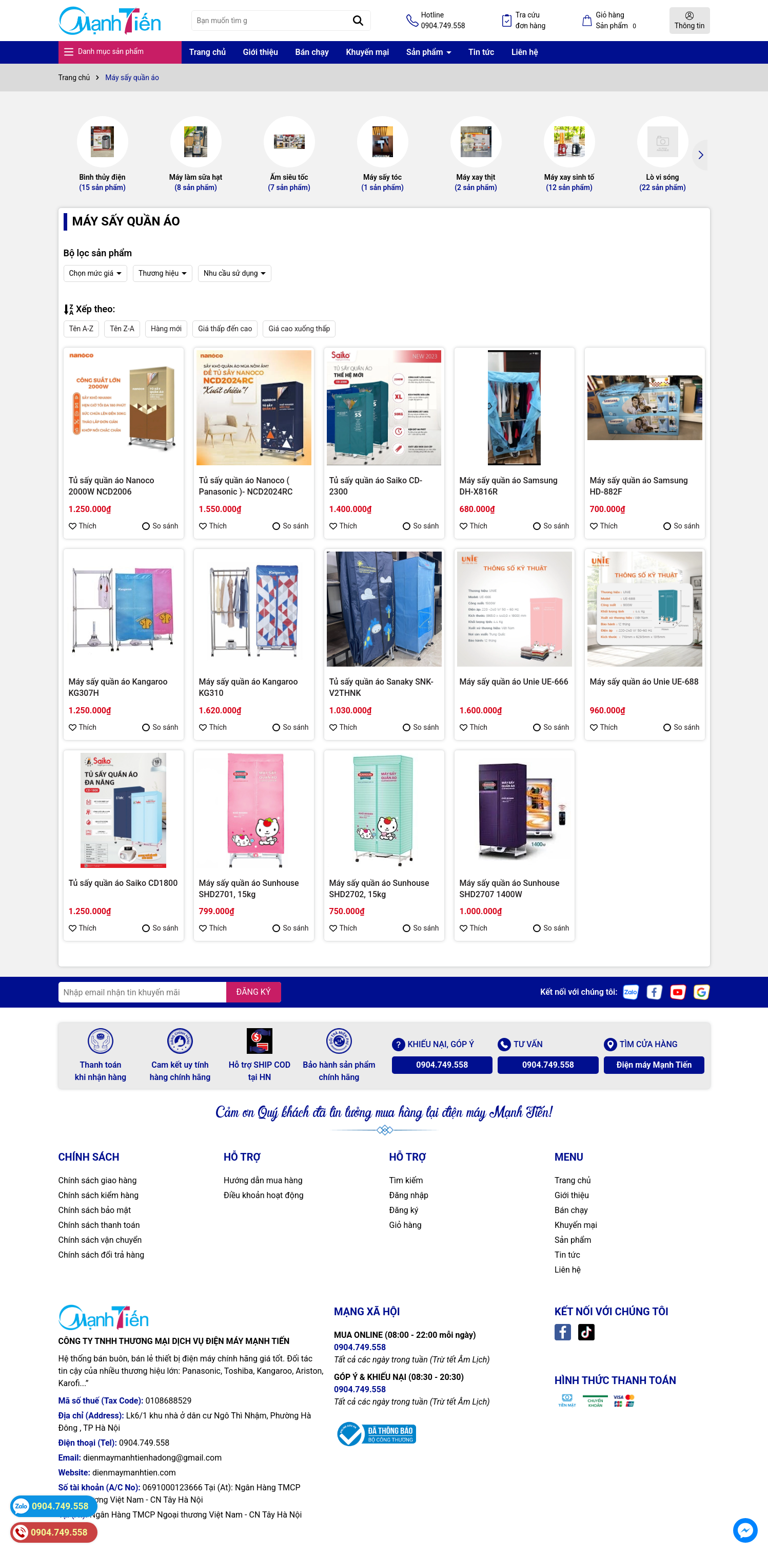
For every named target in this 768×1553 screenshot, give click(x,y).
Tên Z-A (122, 329)
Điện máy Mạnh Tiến (654, 1065)
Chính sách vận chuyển (100, 1240)
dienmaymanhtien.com (134, 1473)
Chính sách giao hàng (97, 1180)
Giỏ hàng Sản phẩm (617, 21)
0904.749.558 (442, 1065)
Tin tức (481, 52)
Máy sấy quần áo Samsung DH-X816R (509, 486)
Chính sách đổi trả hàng (101, 1255)
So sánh (160, 526)
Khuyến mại (367, 52)
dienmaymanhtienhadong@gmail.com (152, 1458)
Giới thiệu (260, 52)
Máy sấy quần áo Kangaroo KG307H (118, 687)
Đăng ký (404, 1210)
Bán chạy (312, 52)
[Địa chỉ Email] (169, 992)
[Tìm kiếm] (358, 20)
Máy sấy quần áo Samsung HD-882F (639, 486)
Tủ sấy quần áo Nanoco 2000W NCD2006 (111, 486)
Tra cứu (531, 21)
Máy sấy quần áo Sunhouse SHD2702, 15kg (379, 888)
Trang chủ (207, 52)
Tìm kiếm (406, 1180)
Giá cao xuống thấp (299, 329)
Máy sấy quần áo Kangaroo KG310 (248, 687)
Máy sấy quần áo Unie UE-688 (644, 682)
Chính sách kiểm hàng (98, 1195)
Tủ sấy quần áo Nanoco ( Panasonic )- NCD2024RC (246, 486)
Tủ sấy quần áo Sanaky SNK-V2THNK (381, 687)
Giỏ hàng (405, 1225)
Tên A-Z (81, 329)
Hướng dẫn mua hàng (263, 1180)
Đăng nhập (409, 1195)
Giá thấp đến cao (225, 329)
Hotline (443, 21)
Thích (83, 526)
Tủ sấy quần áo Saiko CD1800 (123, 883)
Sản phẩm (425, 52)
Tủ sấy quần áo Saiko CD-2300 (376, 486)
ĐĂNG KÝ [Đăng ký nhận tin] (254, 992)
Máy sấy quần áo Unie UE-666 (514, 682)
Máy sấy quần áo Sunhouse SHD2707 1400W (510, 888)
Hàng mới (166, 329)
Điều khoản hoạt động (264, 1195)
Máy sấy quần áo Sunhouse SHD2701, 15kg (249, 888)
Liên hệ (524, 52)
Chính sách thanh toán (99, 1225)
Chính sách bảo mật (94, 1210)
